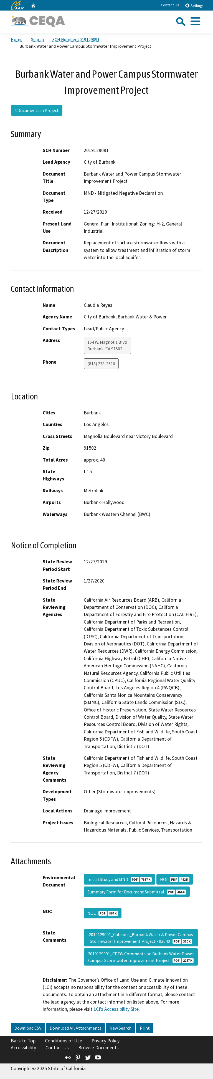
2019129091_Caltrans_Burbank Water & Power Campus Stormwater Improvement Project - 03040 (141, 938)
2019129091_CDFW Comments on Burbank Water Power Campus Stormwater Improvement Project (141, 957)
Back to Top (23, 1041)
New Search (120, 1028)
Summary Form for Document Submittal (136, 892)
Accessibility (23, 1048)
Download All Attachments (75, 1028)
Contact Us (170, 4)
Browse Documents (98, 1048)
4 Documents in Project (36, 110)
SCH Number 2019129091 (76, 39)
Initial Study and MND (119, 879)
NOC (102, 913)
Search (37, 39)
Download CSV (27, 1028)
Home (16, 39)
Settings (194, 5)
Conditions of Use (63, 1041)
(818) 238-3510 (101, 363)
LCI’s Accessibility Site (116, 1009)
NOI (174, 879)
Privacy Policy (106, 1041)
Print (145, 1028)
